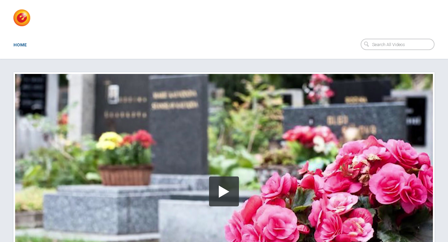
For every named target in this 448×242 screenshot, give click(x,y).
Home (20, 44)
